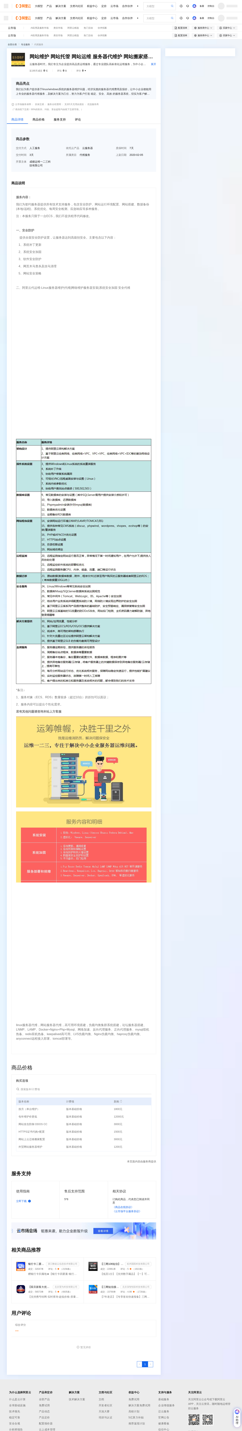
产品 (49, 6)
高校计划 (134, 1411)
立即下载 (24, 1201)
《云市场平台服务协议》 (127, 1211)
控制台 (211, 6)
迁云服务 (163, 1411)
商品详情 (17, 119)
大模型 (39, 6)
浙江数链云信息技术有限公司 (62, 1264)
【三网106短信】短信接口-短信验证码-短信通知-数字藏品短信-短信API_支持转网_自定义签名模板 (112, 1263)
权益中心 (92, 6)
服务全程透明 (54, 104)
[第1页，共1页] (145, 1364)
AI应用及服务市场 (40, 28)
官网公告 (163, 1417)
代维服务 (38, 44)
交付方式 (21, 148)
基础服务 (163, 1399)
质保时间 (121, 148)
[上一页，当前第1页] (139, 1364)
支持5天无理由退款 (74, 104)
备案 (202, 6)
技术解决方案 (77, 1399)
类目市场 (58, 28)
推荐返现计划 (137, 1423)
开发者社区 (105, 1405)
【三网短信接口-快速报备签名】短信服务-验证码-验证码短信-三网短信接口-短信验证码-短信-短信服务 (109, 1286)
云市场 (114, 6)
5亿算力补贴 (136, 1417)
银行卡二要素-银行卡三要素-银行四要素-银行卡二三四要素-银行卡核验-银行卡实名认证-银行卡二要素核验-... (36, 1263)
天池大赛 (104, 1411)
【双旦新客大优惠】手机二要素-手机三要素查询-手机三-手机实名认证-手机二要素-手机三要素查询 (39, 1286)
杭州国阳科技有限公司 (138, 1264)
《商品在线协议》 (123, 1207)
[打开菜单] (6, 6)
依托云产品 (72, 148)
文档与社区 (76, 6)
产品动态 (44, 1411)
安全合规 (14, 1423)
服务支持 (60, 119)
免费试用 (44, 1405)
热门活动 (88, 28)
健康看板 (163, 1423)
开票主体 (21, 161)
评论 (78, 119)
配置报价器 (46, 1423)
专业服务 (25, 44)
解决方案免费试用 (139, 1405)
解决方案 (61, 6)
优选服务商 (93, 104)
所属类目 (71, 154)
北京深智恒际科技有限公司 (136, 1287)
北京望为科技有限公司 (66, 1287)
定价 (104, 6)
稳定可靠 (14, 1417)
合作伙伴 (127, 6)
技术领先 (14, 1411)
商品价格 (39, 119)
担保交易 (39, 104)
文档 (101, 1399)
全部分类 (12, 44)
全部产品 (44, 1399)
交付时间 (21, 154)
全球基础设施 (17, 1405)
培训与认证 (105, 1417)
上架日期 (121, 154)
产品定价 (44, 1417)
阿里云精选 (73, 28)
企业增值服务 (166, 1405)
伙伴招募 (102, 28)
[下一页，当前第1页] (150, 1364)
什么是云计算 (17, 1399)
